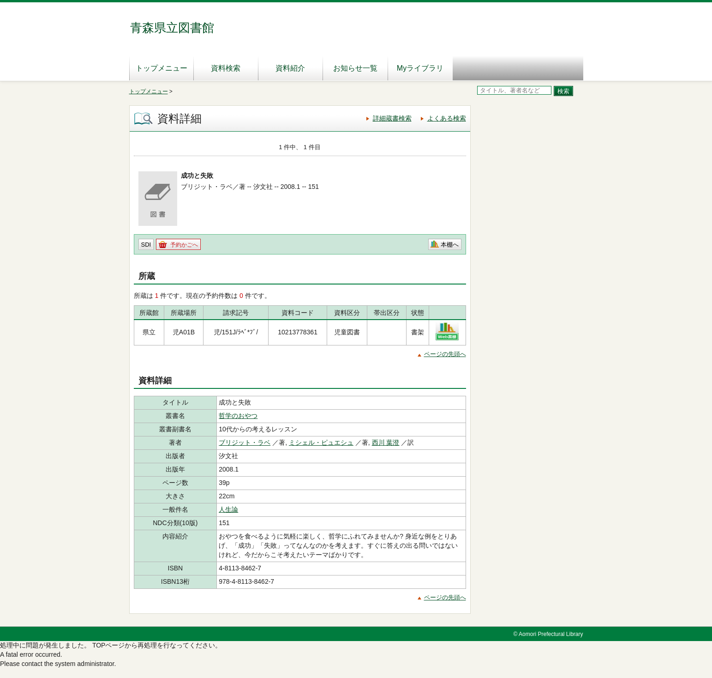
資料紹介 (290, 68)
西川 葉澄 (386, 442)
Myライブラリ (420, 68)
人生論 (228, 509)
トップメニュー (161, 68)
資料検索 (225, 68)
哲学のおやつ (238, 415)
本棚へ (450, 244)
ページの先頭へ (445, 354)
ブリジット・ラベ (244, 442)
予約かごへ (184, 245)
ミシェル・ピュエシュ (321, 442)
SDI (146, 244)
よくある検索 (446, 118)
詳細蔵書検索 (392, 118)
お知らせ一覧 (355, 68)
